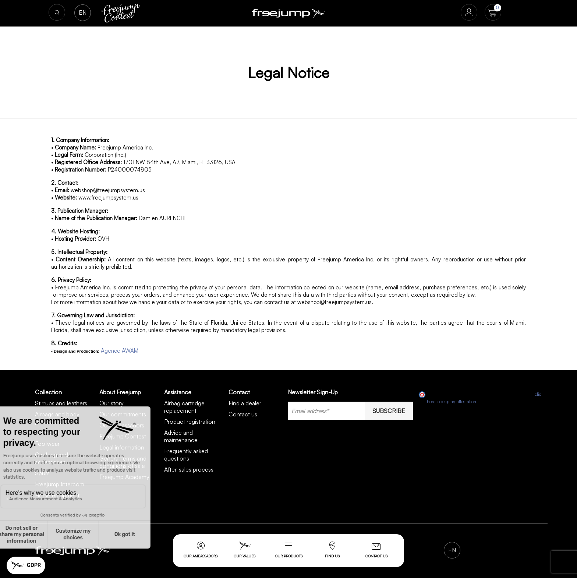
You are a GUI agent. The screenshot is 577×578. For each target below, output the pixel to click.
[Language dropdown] (82, 12)
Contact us (376, 550)
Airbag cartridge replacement (184, 406)
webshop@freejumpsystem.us (108, 190)
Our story (111, 403)
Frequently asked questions (186, 454)
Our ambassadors (200, 550)
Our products (288, 556)
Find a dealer (245, 403)
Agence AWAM (119, 350)
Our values (244, 550)
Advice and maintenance (181, 436)
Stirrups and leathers (61, 403)
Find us (332, 550)
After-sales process (188, 469)
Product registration (189, 421)
